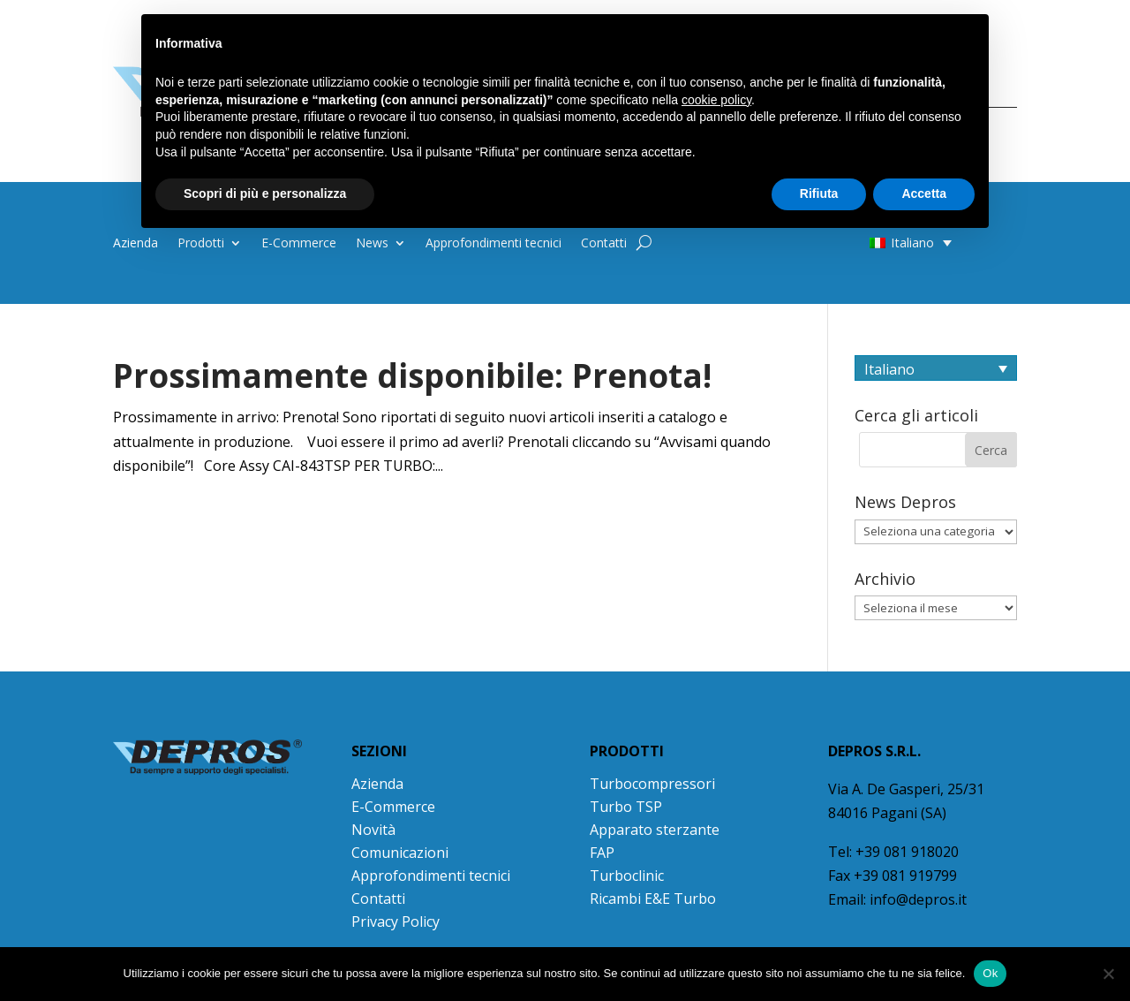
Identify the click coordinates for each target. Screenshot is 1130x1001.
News (372, 244)
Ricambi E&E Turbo (653, 898)
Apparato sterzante (654, 829)
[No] (1108, 973)
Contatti (604, 244)
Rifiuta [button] (819, 193)
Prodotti (200, 244)
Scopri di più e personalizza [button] (265, 193)
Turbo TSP (626, 806)
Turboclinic (627, 875)
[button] (875, 242)
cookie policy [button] (716, 100)
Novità (373, 829)
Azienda (135, 244)
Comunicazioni (399, 852)
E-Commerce (298, 244)
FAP (602, 852)
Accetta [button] (923, 193)
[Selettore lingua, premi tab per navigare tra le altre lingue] (936, 368)
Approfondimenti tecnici (493, 244)
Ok (990, 973)
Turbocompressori (652, 783)
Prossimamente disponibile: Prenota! (412, 375)
